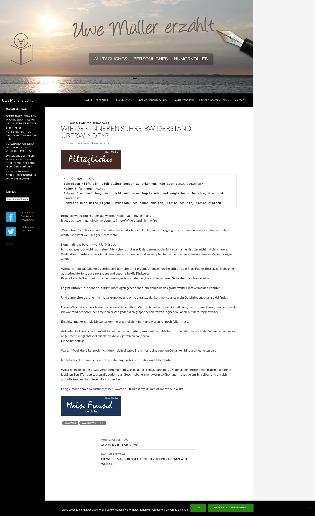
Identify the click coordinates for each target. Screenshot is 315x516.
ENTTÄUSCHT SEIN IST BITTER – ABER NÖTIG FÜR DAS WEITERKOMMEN (21, 175)
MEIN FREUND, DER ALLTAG (213, 100)
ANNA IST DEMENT (184, 100)
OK (198, 507)
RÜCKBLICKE (123, 100)
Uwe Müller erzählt (17, 100)
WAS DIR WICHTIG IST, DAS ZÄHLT (89, 123)
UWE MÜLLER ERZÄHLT (96, 100)
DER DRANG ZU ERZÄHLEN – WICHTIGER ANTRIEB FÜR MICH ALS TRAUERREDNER (22, 120)
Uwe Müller (102, 143)
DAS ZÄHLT (70, 423)
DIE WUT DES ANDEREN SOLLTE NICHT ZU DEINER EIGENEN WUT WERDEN (148, 458)
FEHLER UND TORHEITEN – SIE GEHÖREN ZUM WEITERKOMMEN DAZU (21, 147)
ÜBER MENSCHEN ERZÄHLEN (152, 100)
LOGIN (10, 243)
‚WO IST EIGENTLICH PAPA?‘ (148, 441)
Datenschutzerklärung (231, 507)
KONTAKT (239, 100)
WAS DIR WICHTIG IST (93, 423)
